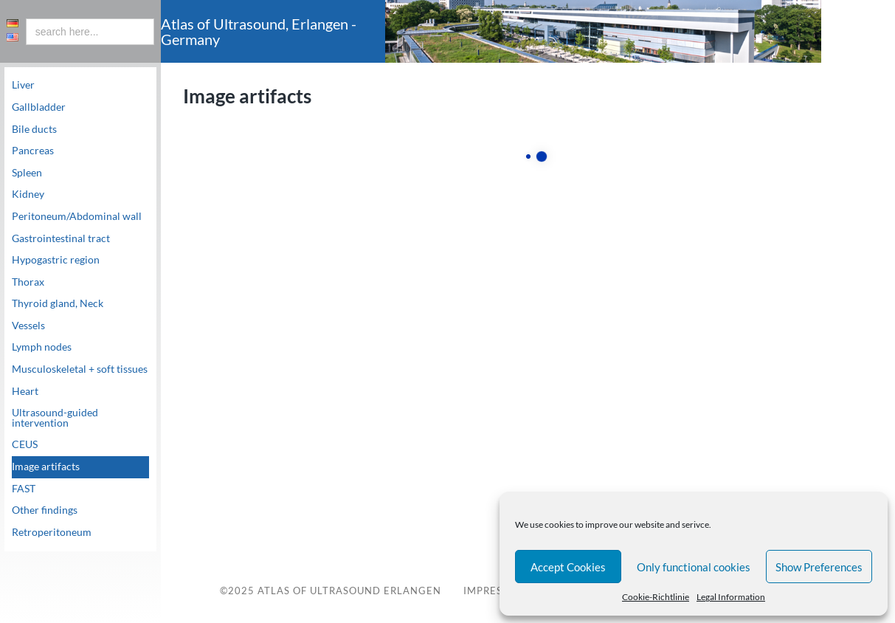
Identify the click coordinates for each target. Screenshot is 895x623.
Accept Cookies (568, 567)
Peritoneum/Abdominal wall (77, 216)
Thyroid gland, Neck (57, 303)
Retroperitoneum (51, 532)
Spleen (27, 173)
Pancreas (33, 150)
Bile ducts (34, 129)
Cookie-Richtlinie (655, 596)
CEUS (25, 444)
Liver (23, 85)
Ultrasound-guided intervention (55, 418)
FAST (23, 489)
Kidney (28, 194)
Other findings (44, 510)
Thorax (28, 282)
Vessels (28, 325)
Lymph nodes (42, 347)
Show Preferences (819, 567)
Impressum (494, 591)
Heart (25, 391)
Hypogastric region (56, 260)
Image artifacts (46, 466)
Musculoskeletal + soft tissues (80, 369)
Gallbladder (39, 107)
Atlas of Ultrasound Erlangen (348, 590)
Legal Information (731, 596)
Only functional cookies (693, 567)
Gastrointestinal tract (61, 238)
